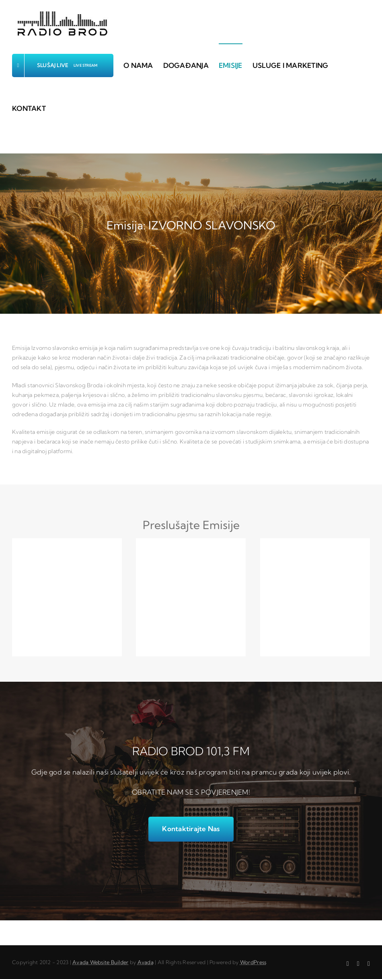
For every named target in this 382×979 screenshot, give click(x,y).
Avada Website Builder (100, 962)
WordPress (253, 962)
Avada (146, 962)
